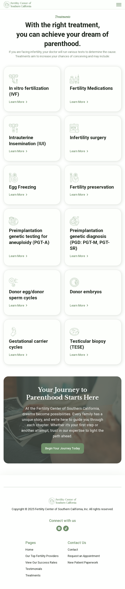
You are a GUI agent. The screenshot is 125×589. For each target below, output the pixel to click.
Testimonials (33, 569)
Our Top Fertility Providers (42, 556)
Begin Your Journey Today (62, 448)
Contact (73, 549)
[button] (118, 4)
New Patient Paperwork (83, 562)
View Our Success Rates (41, 562)
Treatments (33, 575)
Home (29, 549)
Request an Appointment (84, 556)
